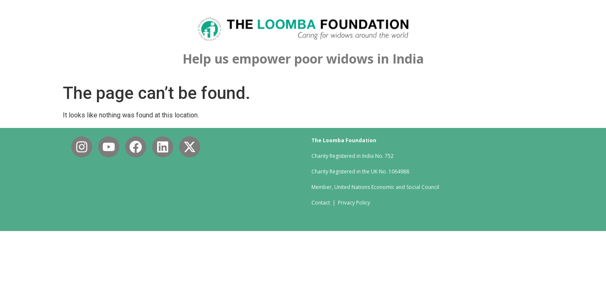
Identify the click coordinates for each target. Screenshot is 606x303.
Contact (321, 202)
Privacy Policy (354, 202)
